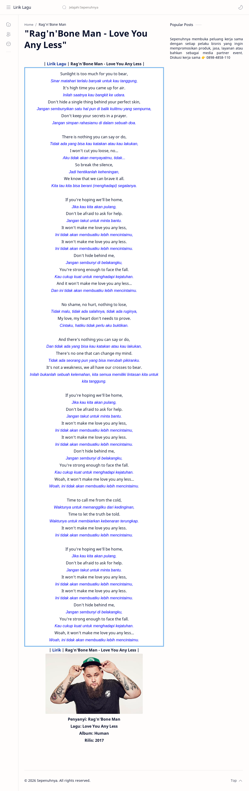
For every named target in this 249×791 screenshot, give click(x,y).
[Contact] (8, 44)
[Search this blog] (101, 7)
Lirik (56, 650)
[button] (240, 7)
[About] (8, 34)
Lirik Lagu (22, 7)
